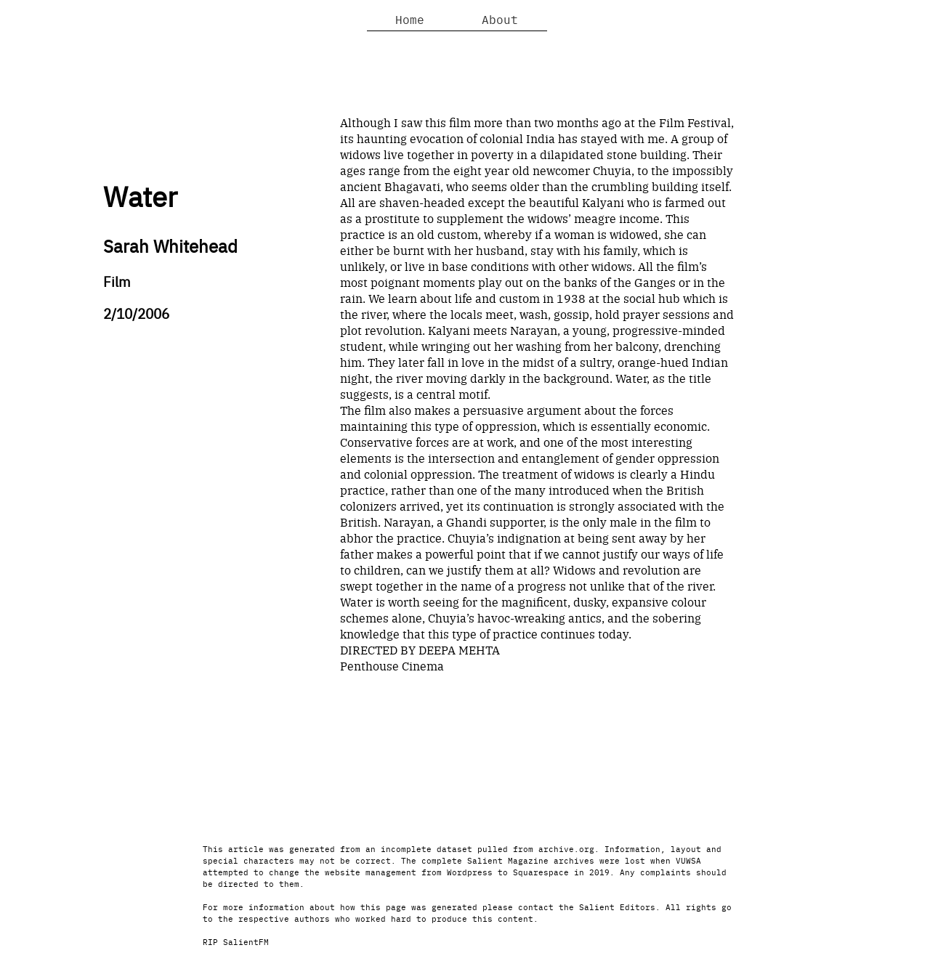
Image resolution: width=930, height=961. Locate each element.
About (500, 19)
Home (409, 19)
